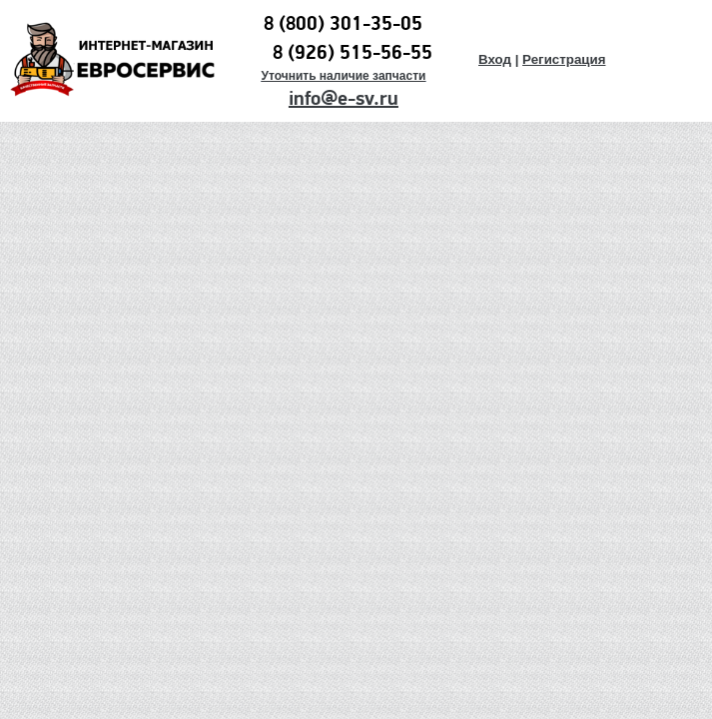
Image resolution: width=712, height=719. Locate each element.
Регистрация (563, 59)
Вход (494, 59)
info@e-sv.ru (343, 99)
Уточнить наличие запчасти (343, 76)
